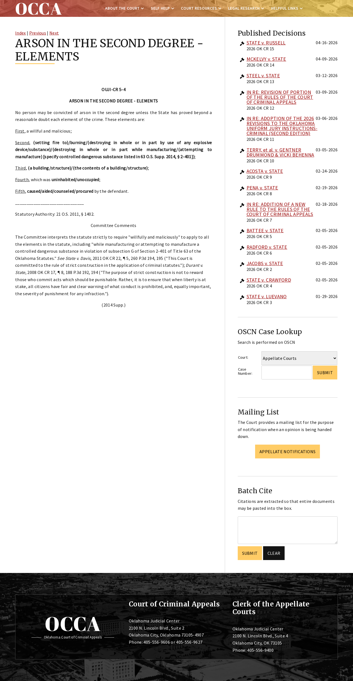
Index (20, 33)
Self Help (160, 8)
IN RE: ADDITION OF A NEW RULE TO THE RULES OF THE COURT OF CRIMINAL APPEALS (280, 209)
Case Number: (245, 371)
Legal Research (244, 8)
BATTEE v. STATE (265, 230)
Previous (37, 33)
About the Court (122, 8)
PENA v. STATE (262, 187)
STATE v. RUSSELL (266, 42)
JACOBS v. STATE (265, 263)
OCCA (73, 624)
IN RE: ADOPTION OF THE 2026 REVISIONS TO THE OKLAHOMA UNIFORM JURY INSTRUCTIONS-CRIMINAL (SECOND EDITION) (282, 125)
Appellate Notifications (287, 451)
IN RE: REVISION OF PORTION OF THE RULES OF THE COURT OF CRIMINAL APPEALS (280, 97)
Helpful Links (284, 8)
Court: (243, 357)
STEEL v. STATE (263, 75)
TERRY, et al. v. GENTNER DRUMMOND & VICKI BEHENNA (280, 152)
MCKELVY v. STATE (266, 59)
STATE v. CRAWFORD (269, 280)
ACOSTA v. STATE (265, 171)
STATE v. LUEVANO (267, 296)
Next (54, 33)
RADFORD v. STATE (267, 247)
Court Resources (199, 8)
